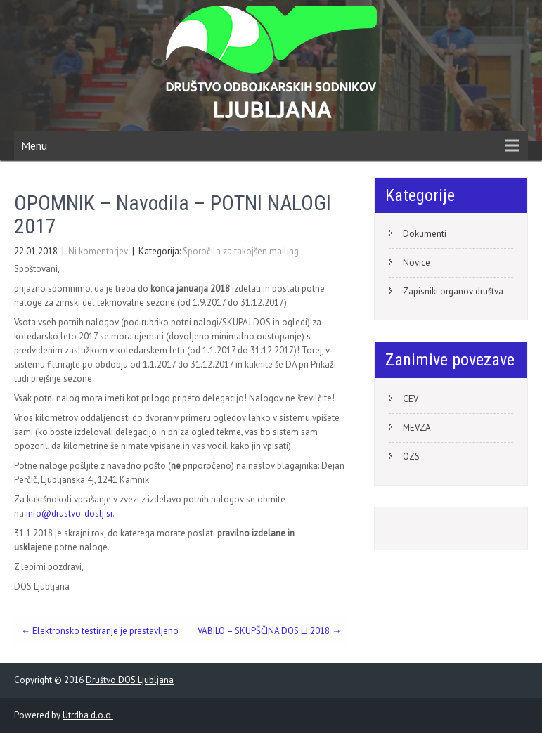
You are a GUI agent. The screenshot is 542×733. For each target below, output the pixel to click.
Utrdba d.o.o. (88, 715)
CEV (410, 399)
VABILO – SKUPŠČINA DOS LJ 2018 (269, 631)
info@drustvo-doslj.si (69, 513)
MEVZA (417, 428)
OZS (411, 456)
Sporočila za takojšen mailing (241, 251)
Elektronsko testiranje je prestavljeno (100, 631)
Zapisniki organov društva (453, 291)
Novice (416, 262)
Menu (34, 145)
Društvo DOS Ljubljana (130, 680)
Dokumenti (424, 234)
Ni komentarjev (98, 251)
